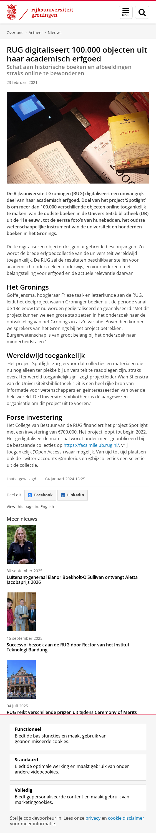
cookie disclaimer (126, 818)
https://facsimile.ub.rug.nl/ (91, 445)
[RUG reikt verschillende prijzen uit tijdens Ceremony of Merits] (78, 679)
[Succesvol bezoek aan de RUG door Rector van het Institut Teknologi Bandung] (78, 611)
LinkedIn (72, 494)
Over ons (15, 32)
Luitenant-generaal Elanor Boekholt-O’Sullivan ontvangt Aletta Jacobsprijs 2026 (72, 579)
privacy (92, 818)
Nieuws (55, 32)
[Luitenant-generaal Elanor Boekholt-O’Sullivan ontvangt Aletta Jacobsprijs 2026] (78, 544)
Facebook (40, 494)
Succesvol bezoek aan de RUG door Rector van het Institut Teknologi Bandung (68, 647)
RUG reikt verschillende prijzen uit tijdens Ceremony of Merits (72, 712)
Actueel (35, 32)
